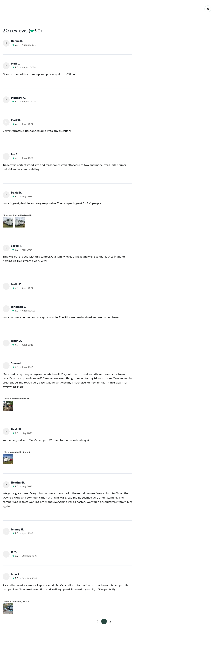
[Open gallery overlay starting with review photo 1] (8, 222)
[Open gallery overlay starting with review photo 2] (20, 222)
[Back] (207, 8)
